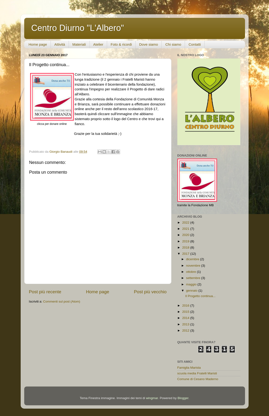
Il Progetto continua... (200, 296)
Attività (59, 44)
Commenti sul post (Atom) (61, 301)
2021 (186, 228)
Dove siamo (148, 44)
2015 (186, 311)
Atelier (98, 44)
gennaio (192, 290)
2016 (186, 305)
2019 (186, 241)
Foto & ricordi (121, 44)
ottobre (191, 272)
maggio (192, 284)
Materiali (79, 44)
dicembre (193, 259)
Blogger (183, 398)
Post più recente (45, 291)
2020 (186, 235)
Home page (37, 44)
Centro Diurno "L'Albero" (77, 28)
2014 (186, 318)
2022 (186, 222)
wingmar (152, 398)
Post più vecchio (150, 291)
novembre (193, 265)
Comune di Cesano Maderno (197, 379)
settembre (193, 278)
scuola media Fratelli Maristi (197, 373)
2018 (186, 247)
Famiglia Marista (189, 367)
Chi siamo (173, 44)
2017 (186, 253)
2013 (186, 324)
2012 (186, 330)
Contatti (195, 44)
